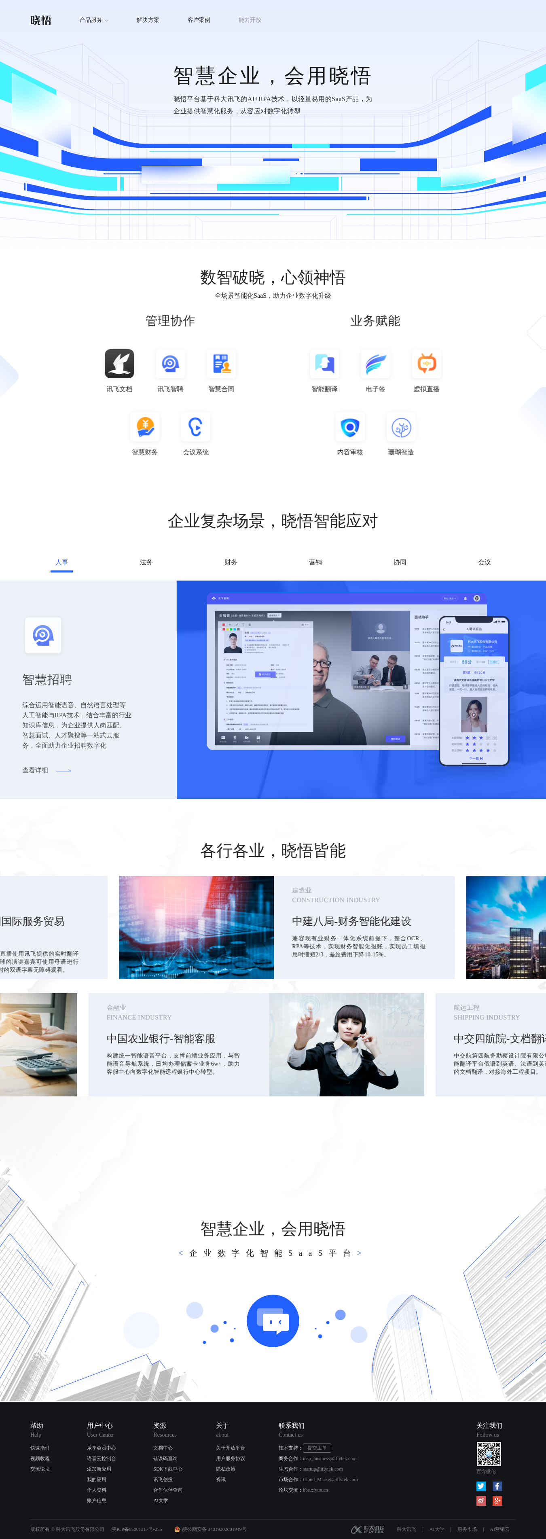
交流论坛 (40, 1469)
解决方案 (148, 20)
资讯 (221, 1479)
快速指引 (40, 1448)
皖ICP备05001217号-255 (137, 1529)
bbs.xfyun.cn (315, 1490)
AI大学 (160, 1500)
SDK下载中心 (167, 1469)
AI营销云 (500, 1529)
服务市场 (467, 1529)
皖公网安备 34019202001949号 (214, 1529)
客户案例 (199, 20)
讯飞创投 (163, 1479)
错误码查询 (165, 1458)
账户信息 (96, 1500)
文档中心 (163, 1448)
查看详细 (27, 770)
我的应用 (96, 1479)
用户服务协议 (230, 1458)
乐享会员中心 (101, 1448)
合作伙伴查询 (167, 1490)
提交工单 (317, 1448)
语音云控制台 (101, 1458)
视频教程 (40, 1458)
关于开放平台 (230, 1448)
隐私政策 (225, 1469)
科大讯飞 (367, 1529)
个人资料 (96, 1490)
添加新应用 (99, 1469)
